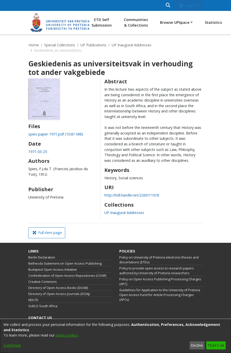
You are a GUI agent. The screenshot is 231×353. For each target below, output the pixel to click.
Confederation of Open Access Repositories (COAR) (67, 275)
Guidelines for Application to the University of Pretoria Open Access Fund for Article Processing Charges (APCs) (159, 295)
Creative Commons (42, 282)
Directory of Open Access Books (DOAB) (58, 288)
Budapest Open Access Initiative (52, 269)
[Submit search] (168, 5)
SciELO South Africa (42, 306)
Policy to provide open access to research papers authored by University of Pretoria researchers (156, 270)
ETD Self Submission (101, 22)
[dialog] (115, 336)
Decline (197, 345)
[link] (55, 134)
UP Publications (93, 45)
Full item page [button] (47, 232)
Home (34, 45)
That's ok (215, 345)
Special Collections (59, 45)
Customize (12, 345)
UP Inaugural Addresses (131, 45)
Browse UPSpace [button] (175, 22)
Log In (187, 5)
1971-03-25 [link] (37, 151)
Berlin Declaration (41, 257)
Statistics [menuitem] (213, 22)
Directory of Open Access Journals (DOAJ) (59, 294)
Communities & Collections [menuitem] (136, 22)
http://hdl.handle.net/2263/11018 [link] (131, 195)
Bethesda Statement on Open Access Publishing (65, 263)
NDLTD (33, 300)
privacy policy (66, 335)
